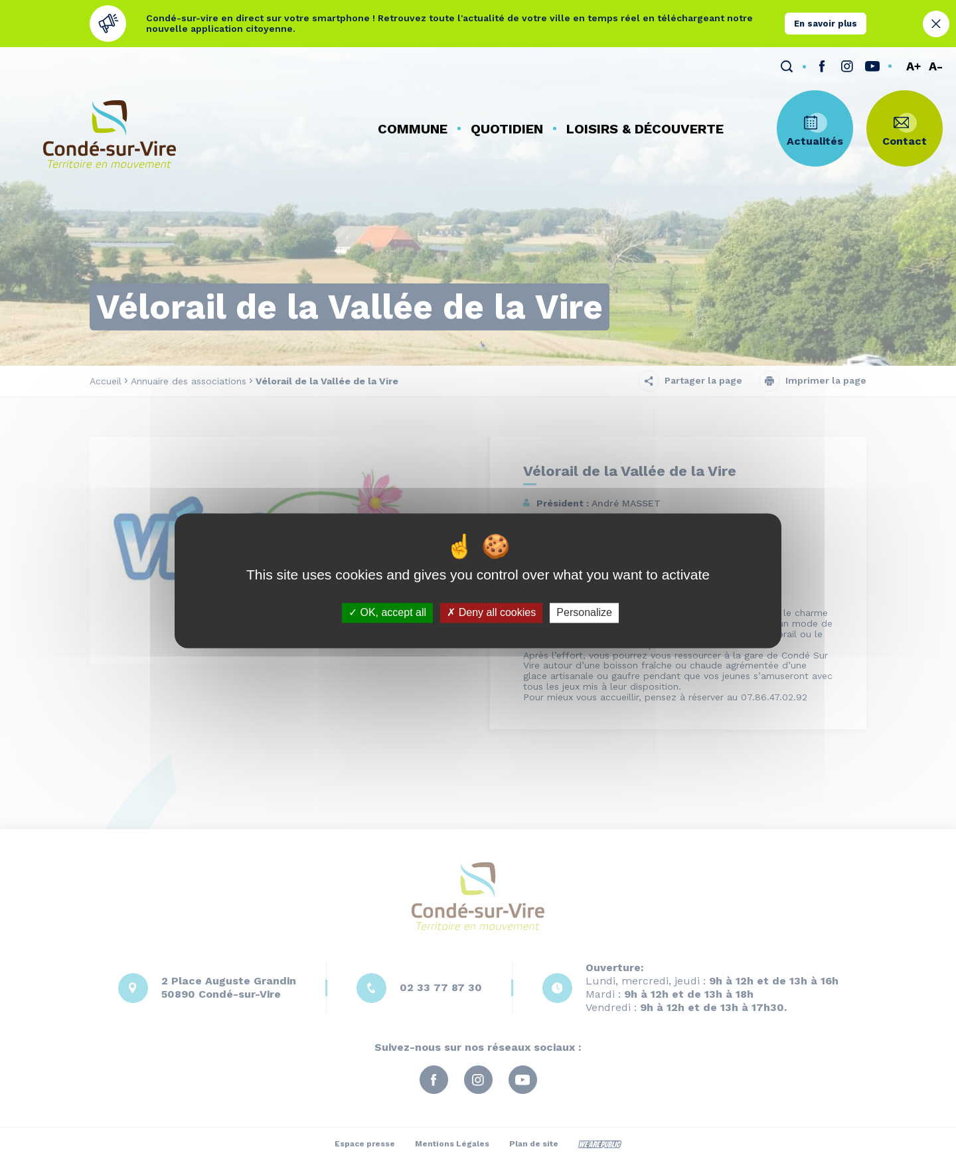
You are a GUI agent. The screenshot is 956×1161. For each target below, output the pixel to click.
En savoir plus (825, 24)
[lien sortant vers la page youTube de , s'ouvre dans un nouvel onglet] (872, 66)
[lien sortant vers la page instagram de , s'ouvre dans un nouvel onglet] (847, 66)
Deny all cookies (491, 613)
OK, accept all (387, 613)
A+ (913, 66)
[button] (412, 128)
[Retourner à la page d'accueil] (109, 134)
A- (936, 66)
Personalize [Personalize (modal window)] (584, 613)
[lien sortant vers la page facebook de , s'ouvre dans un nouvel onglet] (822, 66)
